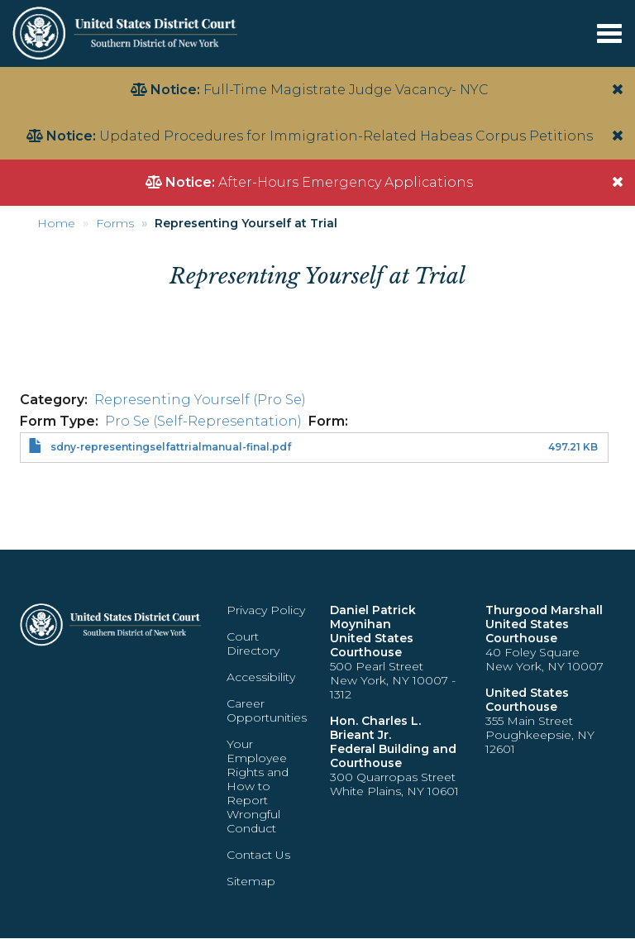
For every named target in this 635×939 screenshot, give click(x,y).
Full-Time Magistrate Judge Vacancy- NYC (346, 90)
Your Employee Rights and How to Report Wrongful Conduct (258, 786)
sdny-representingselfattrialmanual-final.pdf (170, 447)
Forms (115, 223)
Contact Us (258, 854)
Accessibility (261, 677)
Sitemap (251, 881)
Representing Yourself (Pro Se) (200, 400)
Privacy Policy (266, 610)
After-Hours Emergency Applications (345, 182)
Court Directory (253, 643)
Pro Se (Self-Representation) (203, 421)
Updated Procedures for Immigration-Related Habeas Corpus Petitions (346, 136)
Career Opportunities (267, 710)
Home (56, 223)
